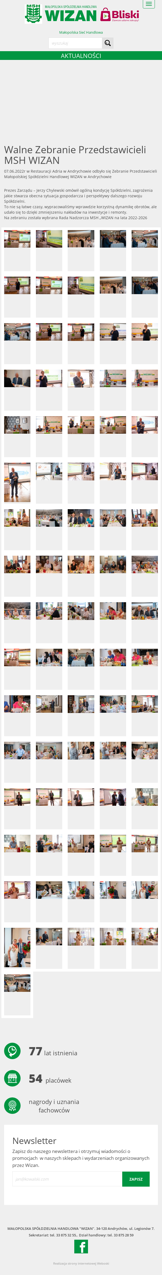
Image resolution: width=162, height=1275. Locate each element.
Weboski (103, 1263)
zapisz (136, 1179)
